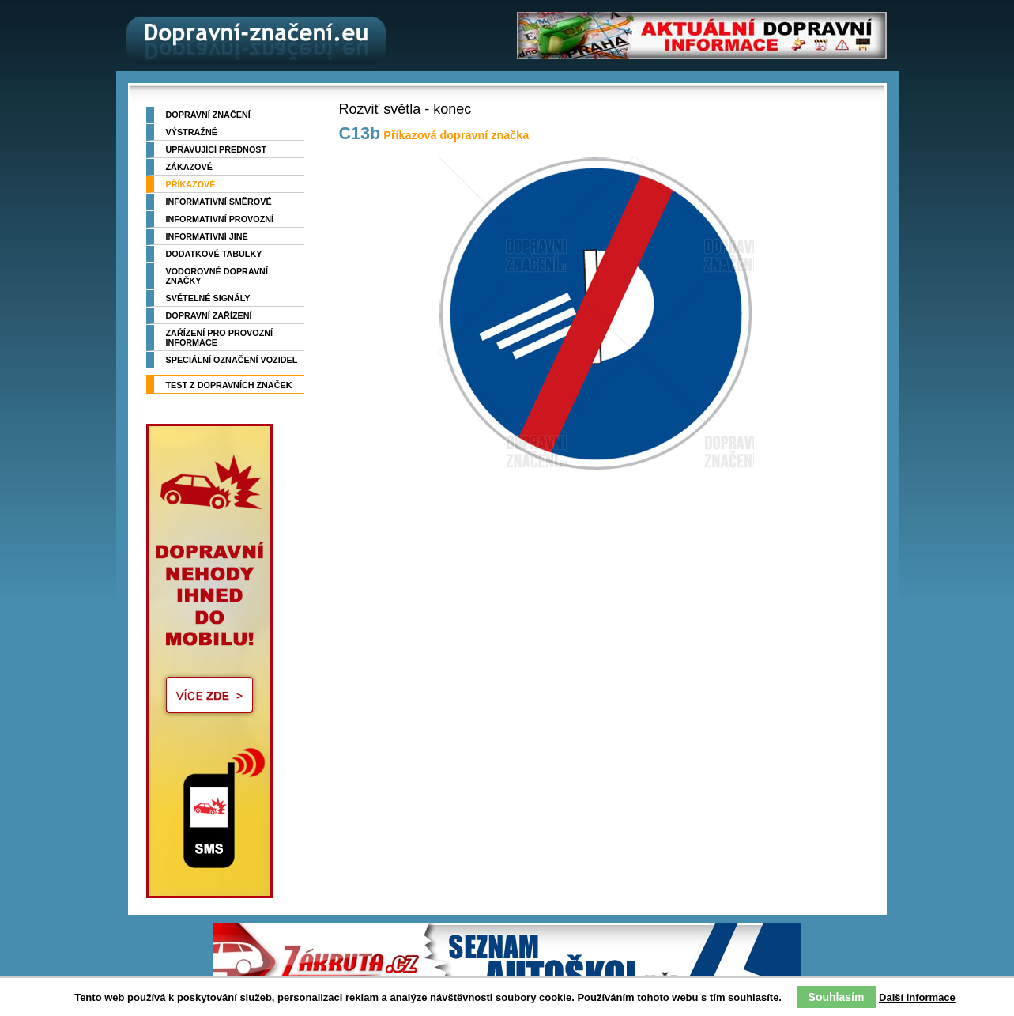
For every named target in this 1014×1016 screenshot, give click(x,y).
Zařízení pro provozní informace (219, 337)
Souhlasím (837, 997)
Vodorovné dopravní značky (217, 275)
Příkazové (191, 184)
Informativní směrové (219, 201)
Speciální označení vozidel (232, 359)
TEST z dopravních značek (229, 385)
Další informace (917, 997)
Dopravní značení (208, 114)
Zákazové (189, 167)
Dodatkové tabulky (214, 254)
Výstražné (191, 132)
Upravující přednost (216, 149)
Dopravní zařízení (209, 315)
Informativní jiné (207, 236)
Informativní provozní (220, 219)
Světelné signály (208, 298)
